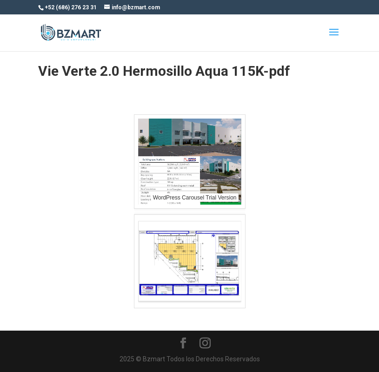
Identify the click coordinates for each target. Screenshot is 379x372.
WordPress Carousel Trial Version (195, 197)
